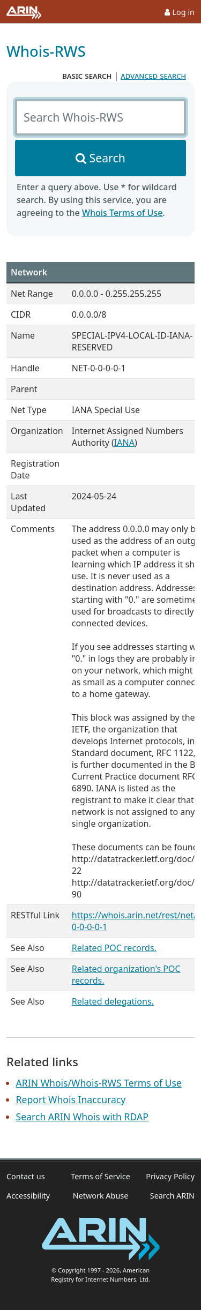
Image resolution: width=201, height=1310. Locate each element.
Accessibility (28, 1196)
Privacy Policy (170, 1176)
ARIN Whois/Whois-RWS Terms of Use (99, 1082)
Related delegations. (113, 1001)
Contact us (25, 1176)
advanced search (153, 75)
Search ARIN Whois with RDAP (82, 1116)
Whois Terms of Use (122, 213)
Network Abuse (101, 1196)
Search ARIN (172, 1196)
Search (107, 158)
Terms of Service (100, 1176)
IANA (124, 442)
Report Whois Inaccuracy (71, 1099)
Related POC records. (114, 948)
